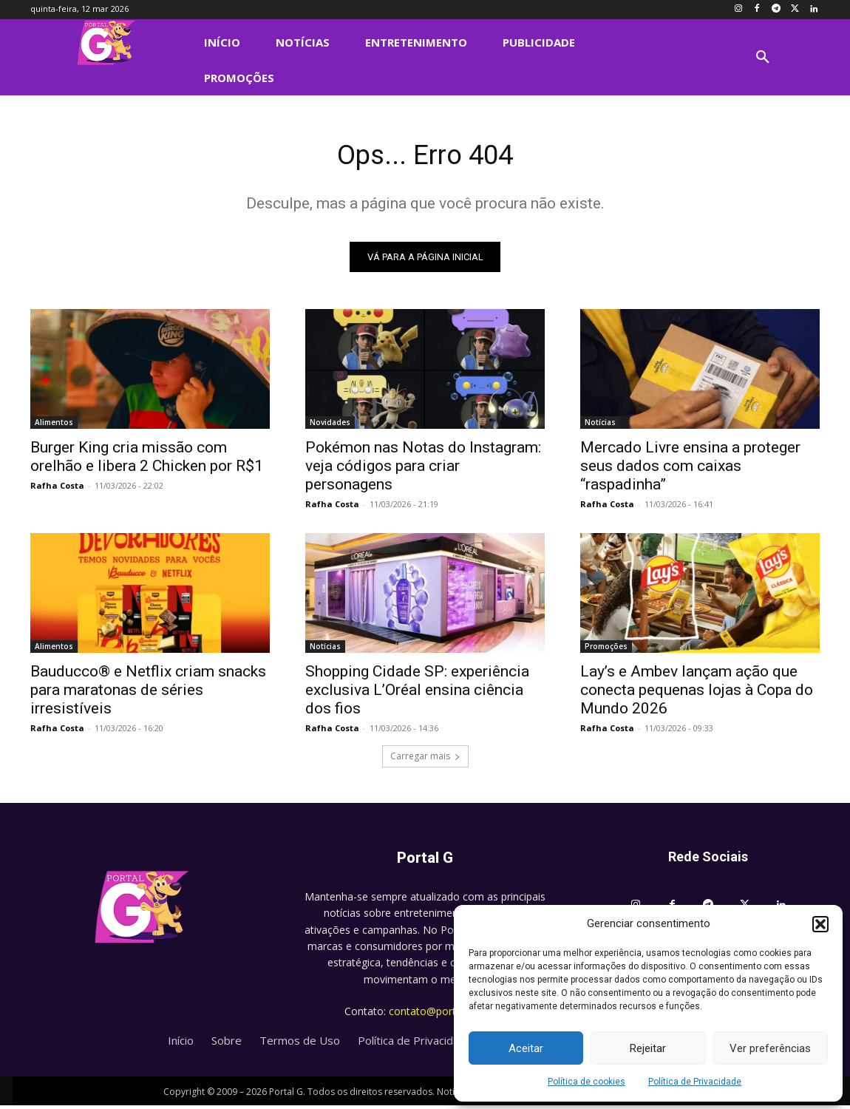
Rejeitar (648, 1048)
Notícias (600, 426)
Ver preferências (770, 1048)
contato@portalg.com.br (447, 1015)
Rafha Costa (57, 489)
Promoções (606, 650)
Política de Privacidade (694, 1081)
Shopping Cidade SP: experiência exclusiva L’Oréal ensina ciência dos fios (417, 693)
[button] (820, 924)
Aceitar (526, 1048)
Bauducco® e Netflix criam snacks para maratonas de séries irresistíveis (148, 693)
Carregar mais (425, 759)
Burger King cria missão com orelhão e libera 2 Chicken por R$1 (146, 460)
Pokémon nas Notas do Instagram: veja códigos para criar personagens (423, 469)
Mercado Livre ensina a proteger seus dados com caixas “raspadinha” (690, 469)
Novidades (330, 426)
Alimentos (54, 426)
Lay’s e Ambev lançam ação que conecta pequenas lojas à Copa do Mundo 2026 (696, 693)
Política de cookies (586, 1081)
